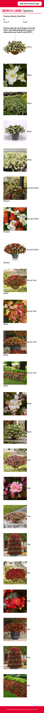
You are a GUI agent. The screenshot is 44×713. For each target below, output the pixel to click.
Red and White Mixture (21, 189)
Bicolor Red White (19, 281)
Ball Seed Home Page (29, 4)
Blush (17, 403)
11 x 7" (6, 22)
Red (16, 573)
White (17, 47)
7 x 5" (25, 22)
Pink (17, 460)
